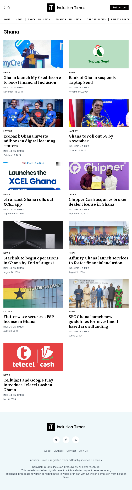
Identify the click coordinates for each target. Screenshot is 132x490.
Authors (59, 450)
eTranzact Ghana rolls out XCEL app (28, 202)
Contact (71, 450)
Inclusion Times (13, 87)
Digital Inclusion (39, 19)
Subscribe (119, 7)
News (19, 19)
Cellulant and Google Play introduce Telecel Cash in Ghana (28, 385)
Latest (7, 131)
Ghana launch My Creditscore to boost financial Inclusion (32, 80)
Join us (83, 450)
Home (6, 19)
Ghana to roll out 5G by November (91, 139)
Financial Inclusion (68, 19)
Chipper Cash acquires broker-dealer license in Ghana (98, 202)
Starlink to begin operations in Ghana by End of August (31, 261)
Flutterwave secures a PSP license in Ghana (28, 319)
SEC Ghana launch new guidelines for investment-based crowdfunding (94, 321)
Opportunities (96, 19)
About (48, 450)
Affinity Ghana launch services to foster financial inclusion (98, 261)
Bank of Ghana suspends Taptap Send (92, 80)
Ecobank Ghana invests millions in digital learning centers (29, 141)
